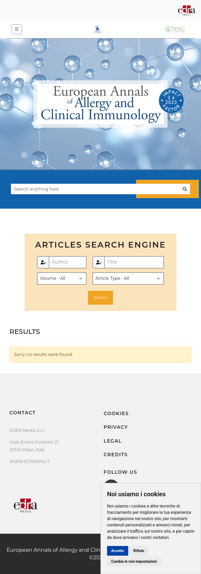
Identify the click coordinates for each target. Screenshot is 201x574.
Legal (113, 441)
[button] (100, 298)
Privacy (116, 427)
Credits (116, 455)
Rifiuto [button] (138, 551)
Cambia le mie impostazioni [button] (134, 561)
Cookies (116, 413)
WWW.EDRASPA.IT (29, 461)
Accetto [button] (117, 551)
